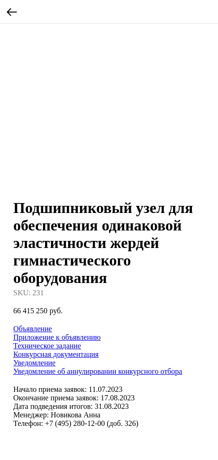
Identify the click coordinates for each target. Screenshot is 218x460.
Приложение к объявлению (57, 337)
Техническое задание (47, 346)
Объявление (32, 329)
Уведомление (34, 363)
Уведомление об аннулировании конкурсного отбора (97, 371)
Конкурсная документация (56, 354)
